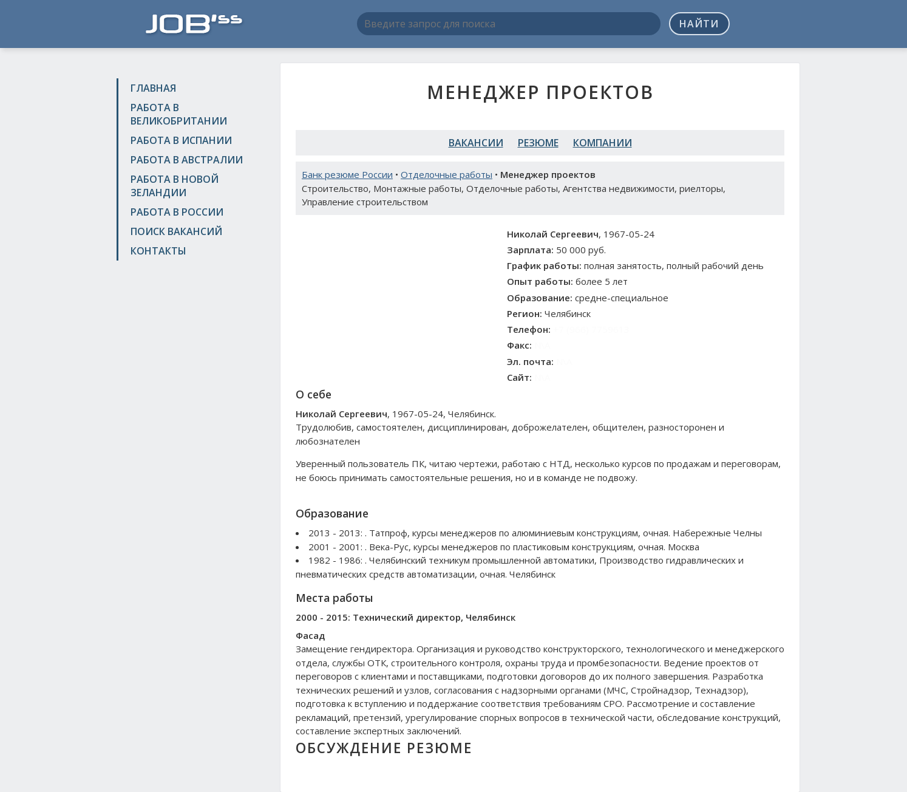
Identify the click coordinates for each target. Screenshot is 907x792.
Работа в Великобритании (179, 114)
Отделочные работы (446, 174)
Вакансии (476, 142)
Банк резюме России (347, 174)
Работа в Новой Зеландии (175, 185)
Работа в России (177, 212)
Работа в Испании (181, 140)
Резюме (538, 142)
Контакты (158, 251)
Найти (699, 23)
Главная (153, 88)
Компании (602, 142)
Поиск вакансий (176, 231)
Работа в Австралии (187, 159)
